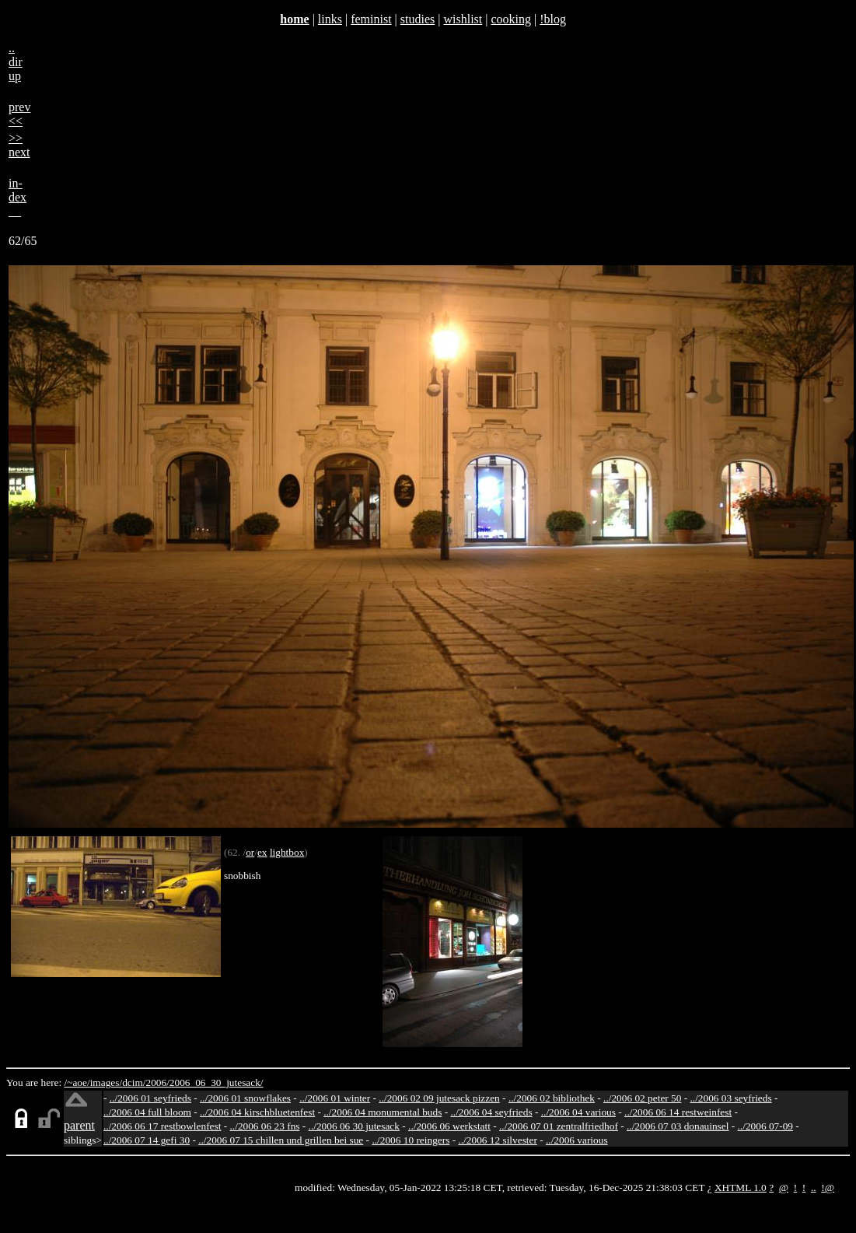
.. (813, 1187)
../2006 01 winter (334, 1098)
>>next (19, 145)
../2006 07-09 (765, 1126)
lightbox (287, 852)
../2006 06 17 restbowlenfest (162, 1126)
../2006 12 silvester (497, 1140)
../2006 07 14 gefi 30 (146, 1140)
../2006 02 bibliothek (551, 1098)
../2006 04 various (578, 1112)
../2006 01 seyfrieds (150, 1098)
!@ (827, 1187)
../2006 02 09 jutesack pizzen (439, 1098)
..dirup (16, 61)
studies (417, 19)
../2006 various (577, 1140)
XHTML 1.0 (740, 1187)
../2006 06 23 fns (265, 1126)
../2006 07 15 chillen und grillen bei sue (280, 1140)
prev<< (19, 114)
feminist (371, 19)
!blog (553, 19)
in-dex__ (17, 197)
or (250, 852)
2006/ (157, 1082)
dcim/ (133, 1082)
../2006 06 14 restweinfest (678, 1112)
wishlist (462, 19)
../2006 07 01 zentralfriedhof (558, 1126)
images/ (106, 1082)
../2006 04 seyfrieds (491, 1112)
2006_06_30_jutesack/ (216, 1082)
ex (262, 852)
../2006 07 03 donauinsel (677, 1126)
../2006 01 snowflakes (245, 1098)
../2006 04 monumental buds (382, 1112)
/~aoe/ (77, 1082)
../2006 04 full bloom (147, 1112)
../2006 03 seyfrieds (731, 1098)
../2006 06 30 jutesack (354, 1126)
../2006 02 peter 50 (642, 1098)
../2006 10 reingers (410, 1140)
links (330, 19)
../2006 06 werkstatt (449, 1126)
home (294, 19)
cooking (511, 19)
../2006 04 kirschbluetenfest (257, 1112)
